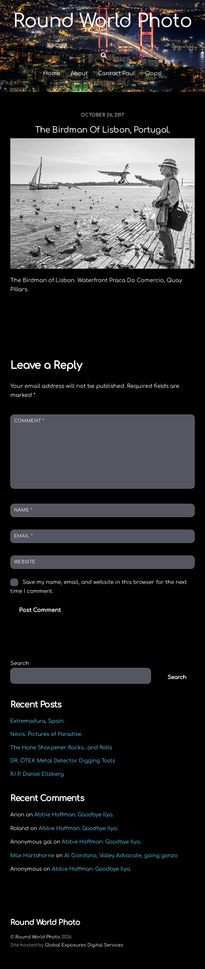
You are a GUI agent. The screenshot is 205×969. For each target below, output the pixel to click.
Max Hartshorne (32, 856)
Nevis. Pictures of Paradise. (46, 734)
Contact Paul (116, 73)
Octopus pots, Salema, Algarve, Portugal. (79, 321)
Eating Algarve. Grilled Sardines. (138, 332)
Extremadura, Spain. (37, 721)
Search (19, 663)
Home (51, 73)
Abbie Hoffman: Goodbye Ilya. (74, 815)
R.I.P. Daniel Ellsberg (37, 774)
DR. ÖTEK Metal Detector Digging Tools (62, 761)
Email (23, 536)
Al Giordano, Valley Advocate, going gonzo (121, 856)
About (79, 73)
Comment (29, 420)
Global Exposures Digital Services (84, 944)
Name (23, 510)
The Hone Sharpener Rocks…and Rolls (61, 748)
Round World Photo (37, 936)
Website (25, 562)
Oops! (153, 73)
